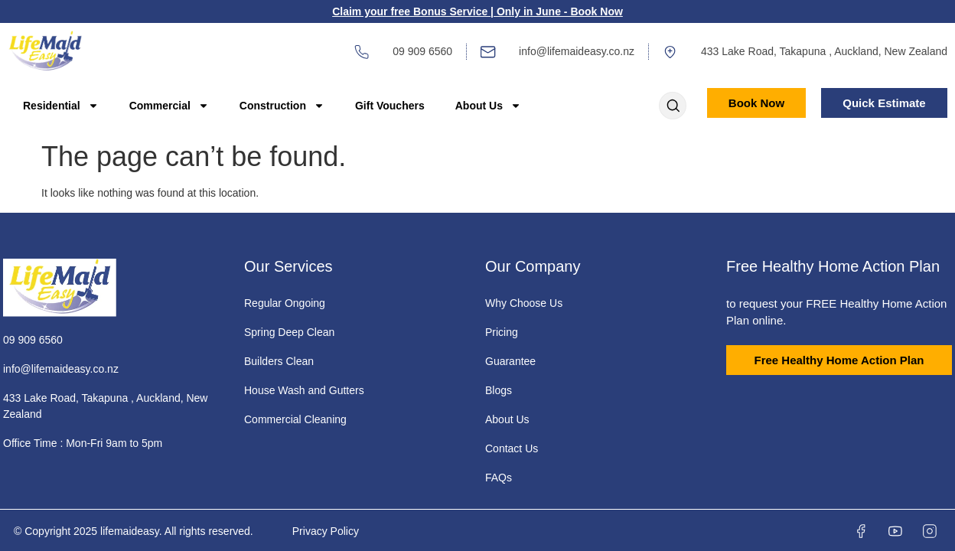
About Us (488, 106)
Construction (282, 106)
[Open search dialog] (672, 107)
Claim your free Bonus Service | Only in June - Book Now (477, 11)
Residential (61, 106)
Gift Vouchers (390, 105)
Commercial (169, 106)
